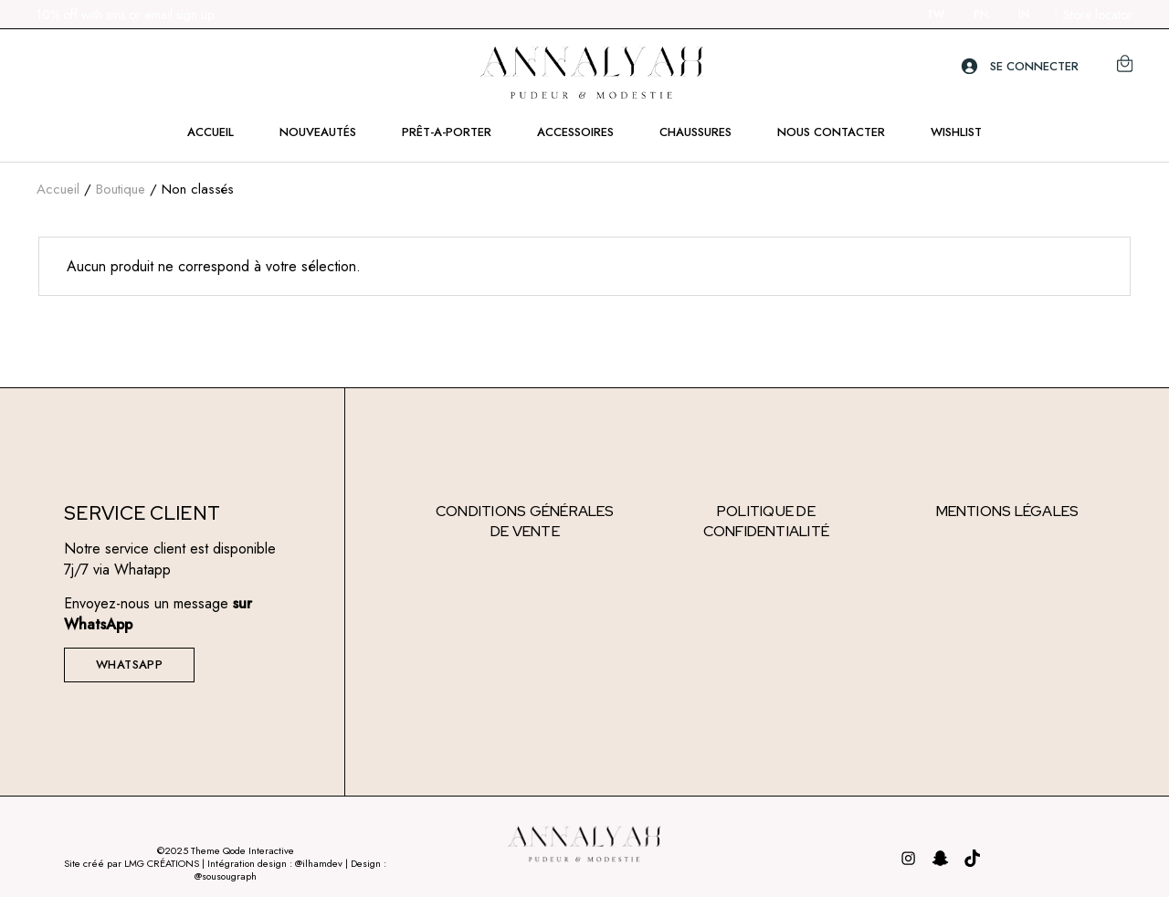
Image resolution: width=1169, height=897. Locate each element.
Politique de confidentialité (766, 521)
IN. (1025, 15)
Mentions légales (1007, 511)
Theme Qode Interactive (242, 850)
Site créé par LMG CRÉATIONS (131, 863)
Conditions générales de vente (525, 521)
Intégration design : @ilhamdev (276, 863)
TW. (936, 15)
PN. (982, 15)
